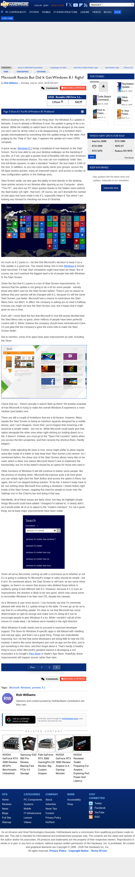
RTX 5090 (95, 146)
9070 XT (118, 146)
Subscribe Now (111, 188)
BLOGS (107, 12)
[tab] (94, 87)
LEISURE (85, 12)
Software (41, 72)
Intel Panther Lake (112, 68)
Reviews (6, 804)
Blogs (5, 813)
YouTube (99, 812)
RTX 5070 (95, 150)
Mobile (27, 808)
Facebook (100, 808)
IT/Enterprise (22, 72)
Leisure (28, 817)
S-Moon (56, 101)
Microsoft (14, 687)
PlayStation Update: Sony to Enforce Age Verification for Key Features (128, 86)
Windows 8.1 (25, 148)
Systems (28, 804)
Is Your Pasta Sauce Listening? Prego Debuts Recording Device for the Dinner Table (127, 112)
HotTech (50, 822)
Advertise (50, 804)
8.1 (43, 687)
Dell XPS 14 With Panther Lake (86, 68)
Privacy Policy (53, 817)
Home (5, 799)
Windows (26, 687)
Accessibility (74, 799)
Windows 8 (70, 266)
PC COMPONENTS (16, 12)
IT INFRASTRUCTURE (65, 12)
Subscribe (7, 18)
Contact (49, 813)
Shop (118, 12)
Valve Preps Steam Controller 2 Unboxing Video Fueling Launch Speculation (128, 99)
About (48, 799)
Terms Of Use (99, 850)
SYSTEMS (34, 12)
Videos (27, 822)
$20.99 (78, 101)
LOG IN (38, 5)
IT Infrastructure (32, 813)
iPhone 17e (128, 68)
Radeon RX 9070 (122, 150)
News (5, 808)
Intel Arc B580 (97, 141)
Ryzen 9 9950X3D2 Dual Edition (30, 68)
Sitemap (6, 822)
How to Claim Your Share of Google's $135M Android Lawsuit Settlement (103, 111)
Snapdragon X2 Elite (58, 68)
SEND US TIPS (57, 5)
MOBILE (46, 12)
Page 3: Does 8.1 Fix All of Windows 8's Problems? (44, 111)
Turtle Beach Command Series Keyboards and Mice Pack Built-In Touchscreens (104, 98)
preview (36, 687)
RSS (97, 817)
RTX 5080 (118, 141)
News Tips (51, 808)
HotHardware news (70, 719)
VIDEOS (96, 12)
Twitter (98, 803)
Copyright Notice (79, 850)
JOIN (45, 5)
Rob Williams (26, 695)
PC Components (33, 799)
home (6, 72)
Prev (32, 667)
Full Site (6, 817)
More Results (129, 158)
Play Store (34, 653)
